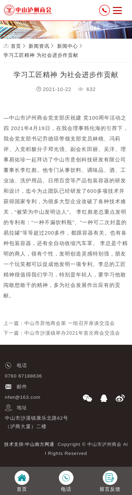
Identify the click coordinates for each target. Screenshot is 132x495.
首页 (16, 46)
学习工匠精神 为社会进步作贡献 (40, 55)
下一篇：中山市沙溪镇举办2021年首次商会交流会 (61, 333)
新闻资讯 (39, 46)
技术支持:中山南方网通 (29, 444)
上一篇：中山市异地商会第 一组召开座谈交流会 (59, 323)
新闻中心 (67, 46)
